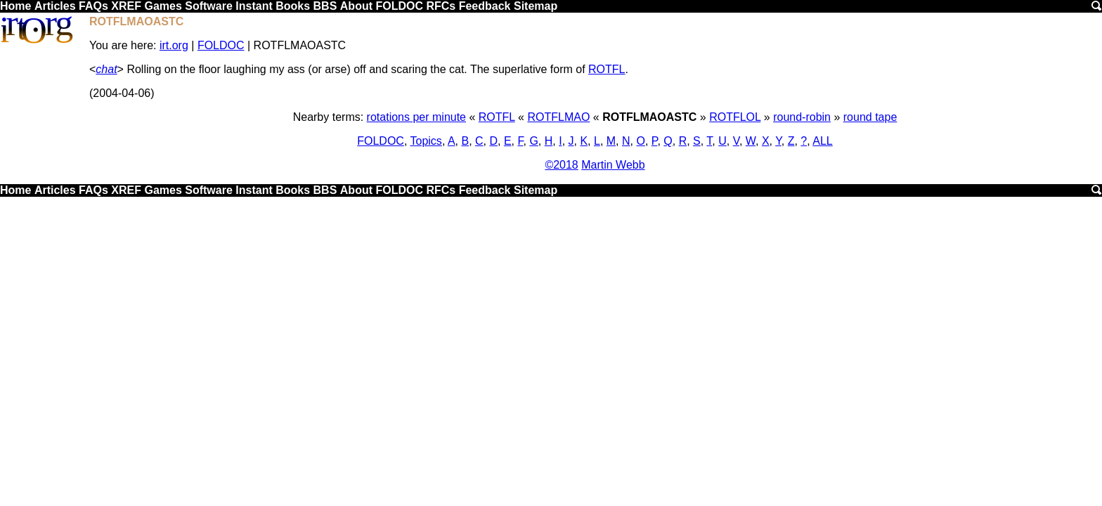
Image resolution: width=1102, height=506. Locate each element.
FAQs (93, 6)
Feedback (485, 6)
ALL (822, 141)
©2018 (561, 165)
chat (106, 69)
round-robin (802, 117)
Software (209, 6)
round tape (870, 117)
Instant (253, 6)
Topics (426, 141)
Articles (55, 6)
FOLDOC (399, 6)
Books (293, 6)
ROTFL (606, 69)
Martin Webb (612, 165)
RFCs (440, 6)
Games (162, 6)
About (356, 6)
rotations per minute (416, 117)
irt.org (174, 45)
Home (15, 6)
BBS (325, 6)
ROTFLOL (734, 117)
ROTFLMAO (558, 117)
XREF (126, 6)
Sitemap (535, 6)
